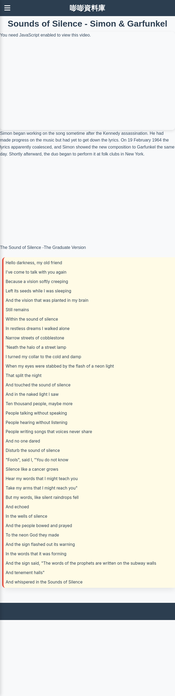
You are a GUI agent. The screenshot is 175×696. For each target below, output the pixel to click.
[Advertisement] (86, 657)
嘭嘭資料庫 (87, 8)
